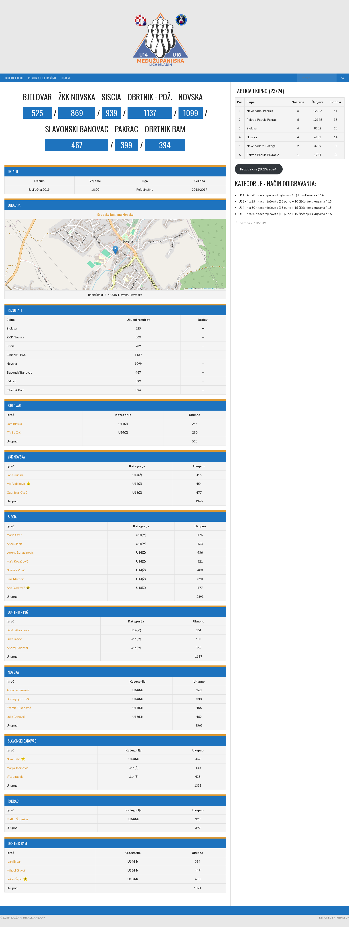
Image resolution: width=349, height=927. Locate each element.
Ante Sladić (14, 544)
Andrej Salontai (17, 648)
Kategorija (123, 415)
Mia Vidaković (16, 483)
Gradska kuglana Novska (115, 214)
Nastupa (298, 102)
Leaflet (189, 289)
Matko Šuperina (17, 819)
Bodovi (336, 102)
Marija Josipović (17, 768)
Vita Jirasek (15, 776)
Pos (240, 102)
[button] (115, 250)
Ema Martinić (15, 579)
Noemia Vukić (16, 570)
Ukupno (194, 415)
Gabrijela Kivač (17, 492)
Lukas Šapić (14, 879)
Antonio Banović (18, 690)
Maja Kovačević (17, 561)
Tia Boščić (14, 432)
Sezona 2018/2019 (253, 223)
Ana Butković (16, 587)
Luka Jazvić (14, 639)
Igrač (10, 415)
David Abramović (18, 630)
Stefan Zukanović (19, 708)
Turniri (65, 78)
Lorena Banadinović (20, 552)
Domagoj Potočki (18, 699)
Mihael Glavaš (16, 870)
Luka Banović (16, 716)
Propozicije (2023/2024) (259, 169)
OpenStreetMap (209, 289)
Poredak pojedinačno (42, 78)
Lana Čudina (15, 475)
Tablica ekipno (14, 78)
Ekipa (251, 102)
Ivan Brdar (14, 861)
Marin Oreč (14, 535)
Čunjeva (317, 102)
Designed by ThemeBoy (334, 917)
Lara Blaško (14, 424)
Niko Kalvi (13, 759)
